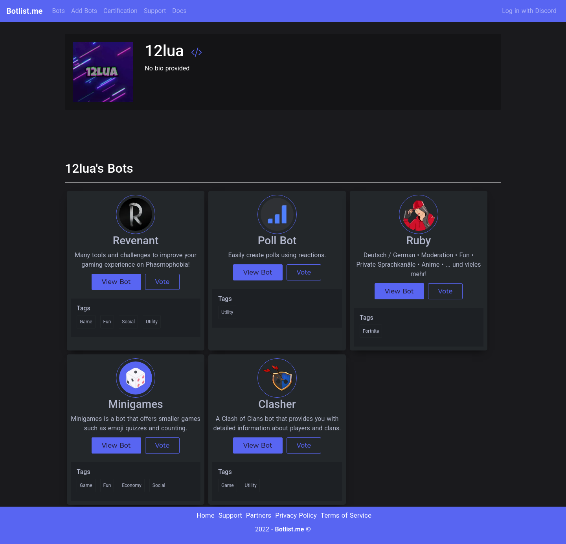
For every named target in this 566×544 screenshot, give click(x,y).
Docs (179, 11)
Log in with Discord (529, 11)
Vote (162, 282)
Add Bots (84, 11)
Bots (58, 11)
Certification (120, 11)
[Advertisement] (208, 131)
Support (155, 11)
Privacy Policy (296, 515)
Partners (259, 515)
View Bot (116, 282)
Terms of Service (346, 515)
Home (206, 515)
